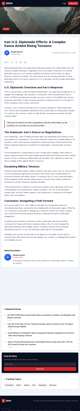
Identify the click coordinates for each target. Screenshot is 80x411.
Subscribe (73, 3)
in (20, 62)
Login (64, 3)
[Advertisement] (40, 283)
